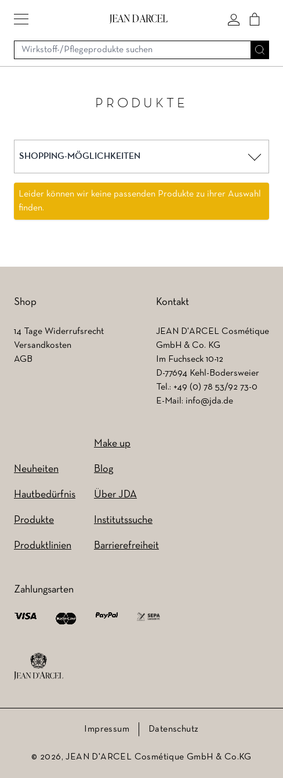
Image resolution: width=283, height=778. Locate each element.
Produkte (34, 520)
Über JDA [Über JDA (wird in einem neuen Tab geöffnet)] (115, 495)
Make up (112, 444)
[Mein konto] (234, 19)
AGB (23, 359)
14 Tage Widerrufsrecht (59, 332)
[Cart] (254, 19)
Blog (103, 469)
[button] (21, 19)
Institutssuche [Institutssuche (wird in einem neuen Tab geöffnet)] (123, 520)
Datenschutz (173, 729)
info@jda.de (209, 401)
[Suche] (260, 50)
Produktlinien (42, 546)
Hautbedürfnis (44, 495)
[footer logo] (38, 667)
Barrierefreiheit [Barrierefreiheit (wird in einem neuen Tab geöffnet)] (126, 546)
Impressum (106, 729)
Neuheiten (36, 469)
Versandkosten (42, 345)
